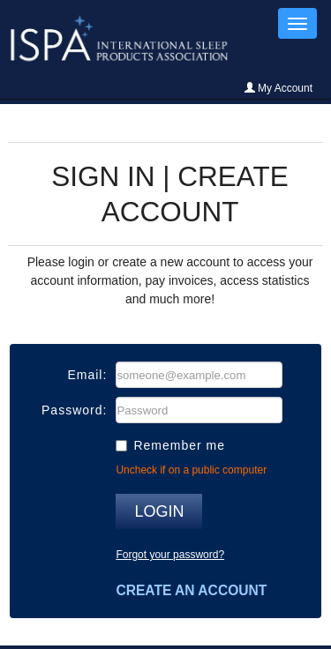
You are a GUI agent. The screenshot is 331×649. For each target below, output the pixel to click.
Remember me (179, 445)
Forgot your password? (170, 554)
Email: (87, 375)
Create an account (191, 590)
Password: (74, 410)
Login (159, 511)
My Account (278, 88)
